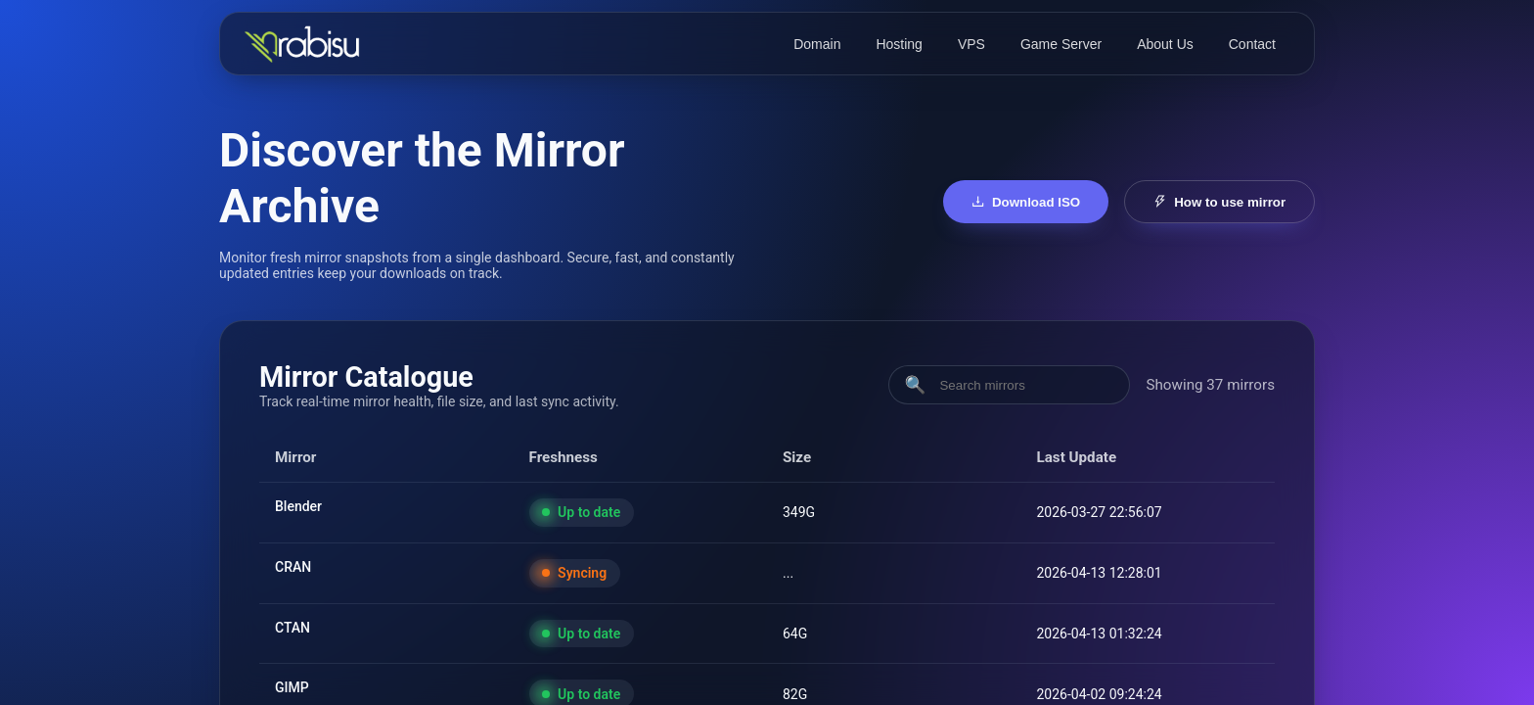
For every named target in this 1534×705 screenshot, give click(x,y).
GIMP (292, 687)
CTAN (292, 627)
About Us (1165, 44)
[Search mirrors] (1025, 385)
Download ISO (1026, 202)
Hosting (899, 44)
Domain (816, 44)
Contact (1252, 44)
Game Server (1061, 44)
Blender (298, 506)
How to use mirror (1219, 202)
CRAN (293, 567)
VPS (971, 44)
